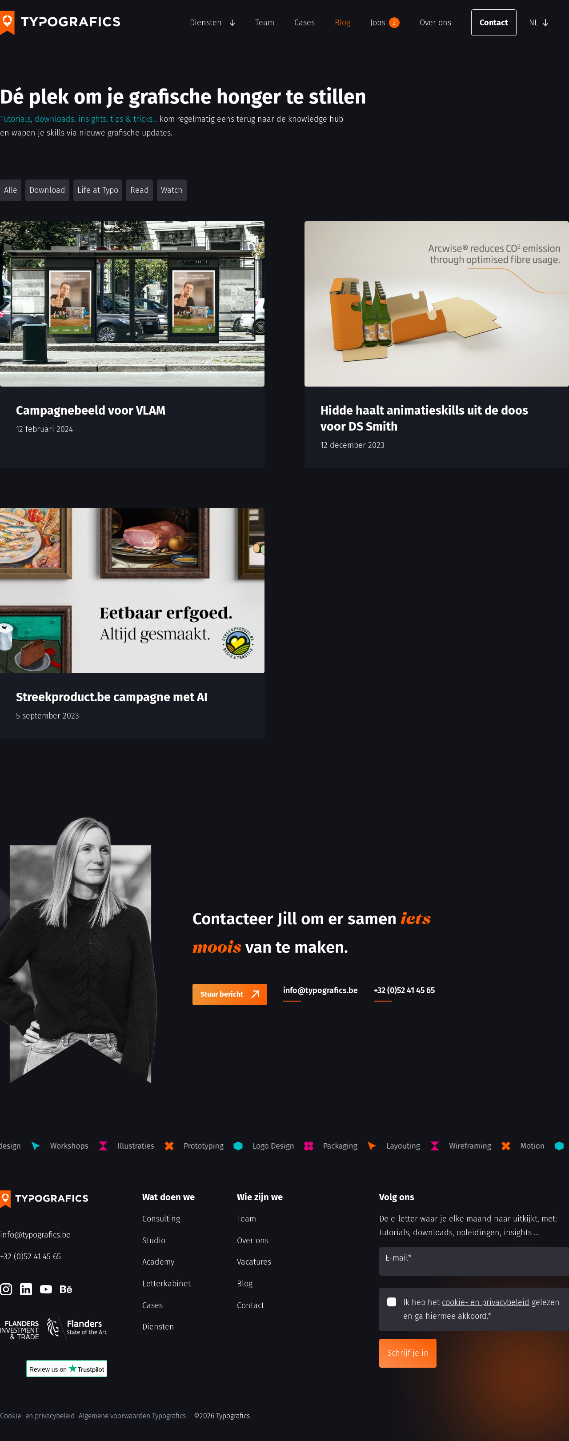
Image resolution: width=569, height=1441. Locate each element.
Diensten (206, 23)
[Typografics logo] (60, 23)
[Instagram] (6, 1289)
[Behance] (66, 1289)
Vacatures (254, 1262)
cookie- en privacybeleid (485, 1302)
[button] (547, 22)
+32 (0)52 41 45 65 (30, 1256)
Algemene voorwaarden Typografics (132, 1416)
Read (139, 190)
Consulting (161, 1219)
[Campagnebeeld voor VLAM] (132, 344)
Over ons (435, 23)
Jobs (385, 22)
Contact (494, 23)
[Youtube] (46, 1289)
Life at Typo (97, 190)
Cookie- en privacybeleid (37, 1416)
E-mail (398, 1258)
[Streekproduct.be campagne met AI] (132, 623)
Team (264, 23)
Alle (10, 190)
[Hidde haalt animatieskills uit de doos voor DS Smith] (437, 344)
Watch (172, 190)
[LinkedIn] (26, 1289)
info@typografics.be (35, 1235)
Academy (158, 1262)
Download (47, 190)
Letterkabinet (166, 1284)
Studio (153, 1240)
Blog (342, 23)
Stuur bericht (221, 994)
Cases (304, 23)
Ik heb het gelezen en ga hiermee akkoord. (481, 1309)
